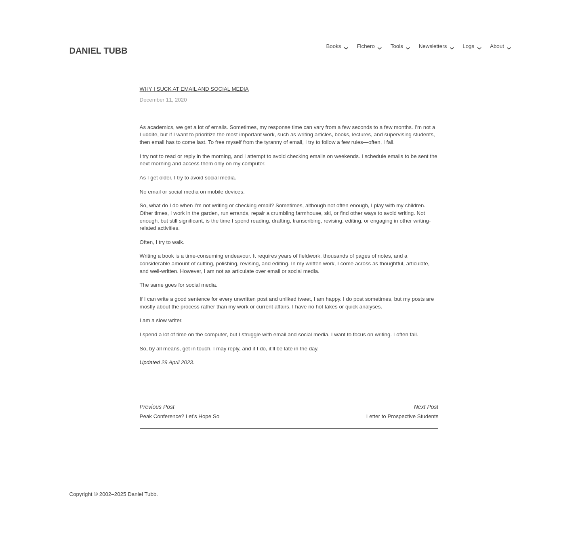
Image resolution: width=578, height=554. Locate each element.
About (497, 46)
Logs (468, 46)
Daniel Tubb (98, 51)
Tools (397, 46)
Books (333, 46)
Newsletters (433, 46)
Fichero (365, 46)
